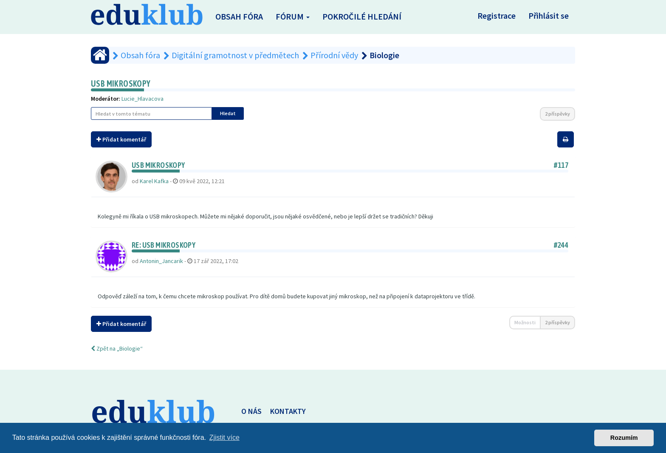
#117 (561, 165)
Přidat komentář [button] (121, 139)
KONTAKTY (288, 411)
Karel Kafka (154, 181)
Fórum (293, 16)
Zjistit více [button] (224, 437)
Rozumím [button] (624, 437)
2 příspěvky (557, 113)
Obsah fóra (239, 16)
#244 (561, 245)
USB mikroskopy (121, 83)
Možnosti (525, 322)
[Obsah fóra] (100, 55)
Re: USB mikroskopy (163, 245)
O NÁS (251, 411)
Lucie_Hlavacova (142, 98)
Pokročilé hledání (361, 16)
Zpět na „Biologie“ (117, 348)
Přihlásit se (548, 15)
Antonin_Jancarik (161, 261)
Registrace (496, 15)
